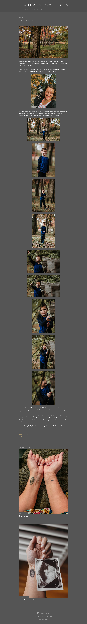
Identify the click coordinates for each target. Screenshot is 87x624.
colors (30, 436)
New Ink (23, 516)
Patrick (56, 436)
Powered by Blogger (43, 613)
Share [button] (20, 434)
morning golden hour (48, 436)
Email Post (25, 434)
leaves (36, 436)
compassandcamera (48, 616)
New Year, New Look (29, 599)
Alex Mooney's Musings (43, 5)
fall (33, 436)
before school (26, 436)
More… (39, 9)
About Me (32, 9)
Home (26, 9)
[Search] (67, 4)
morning (40, 436)
